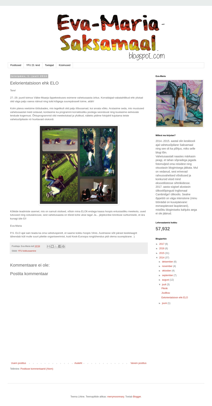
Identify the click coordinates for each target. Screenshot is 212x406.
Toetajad (49, 65)
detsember (168, 261)
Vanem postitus (138, 363)
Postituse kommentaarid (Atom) (36, 368)
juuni (165, 303)
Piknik (164, 288)
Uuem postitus (18, 363)
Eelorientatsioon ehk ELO (174, 297)
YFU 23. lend (33, 65)
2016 (162, 248)
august (166, 279)
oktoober (167, 270)
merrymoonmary (115, 396)
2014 (162, 257)
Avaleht (78, 363)
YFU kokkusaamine (27, 251)
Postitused (15, 65)
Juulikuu (165, 293)
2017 (162, 244)
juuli (164, 284)
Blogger (137, 396)
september (168, 275)
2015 (162, 253)
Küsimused (64, 65)
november (167, 266)
